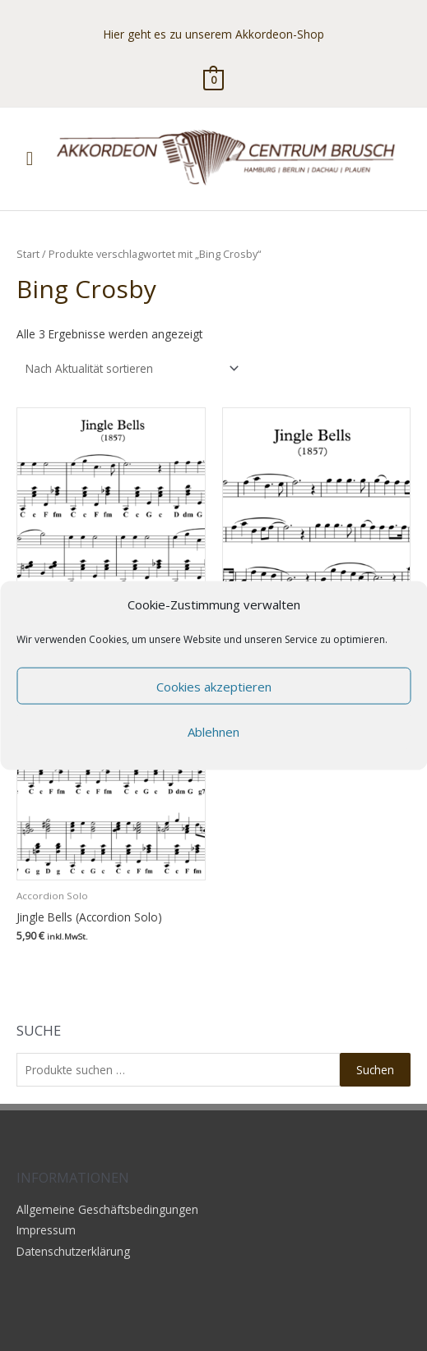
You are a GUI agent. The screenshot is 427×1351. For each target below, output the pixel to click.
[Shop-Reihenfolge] (129, 368)
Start (27, 254)
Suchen (375, 1070)
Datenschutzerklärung (73, 1251)
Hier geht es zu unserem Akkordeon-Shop (214, 34)
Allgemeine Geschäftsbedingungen (107, 1209)
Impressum (46, 1230)
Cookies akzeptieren (214, 686)
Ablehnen (213, 731)
